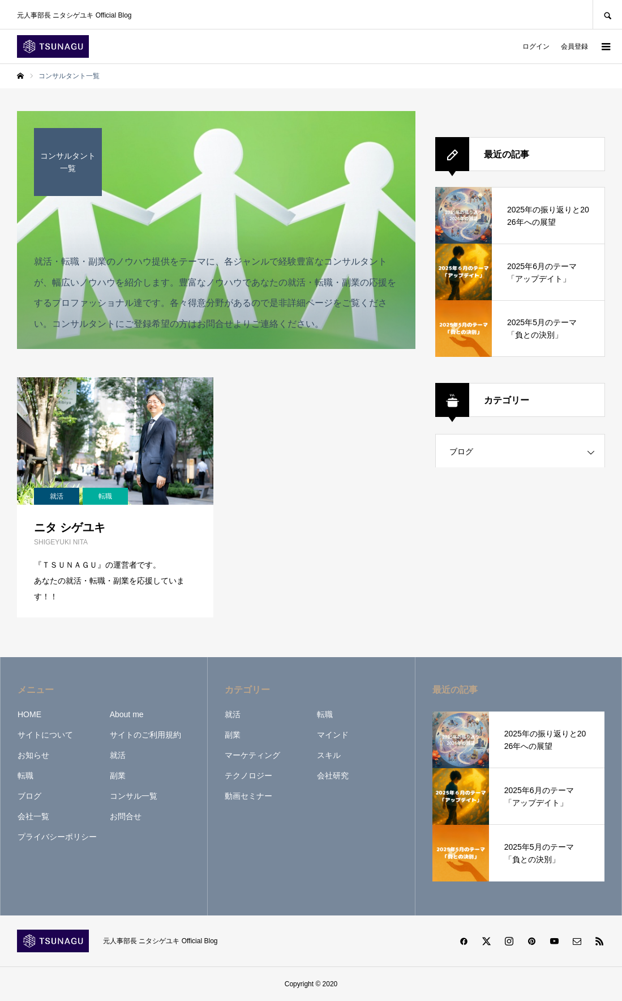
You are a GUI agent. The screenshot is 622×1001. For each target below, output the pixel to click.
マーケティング (252, 755)
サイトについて (45, 734)
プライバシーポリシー (57, 836)
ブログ (461, 451)
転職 (25, 775)
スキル (329, 755)
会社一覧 (33, 816)
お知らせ (33, 755)
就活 (118, 755)
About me (127, 714)
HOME (29, 714)
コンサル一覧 (133, 795)
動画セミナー (248, 795)
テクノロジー (248, 775)
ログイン (536, 46)
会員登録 (574, 46)
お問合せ (125, 816)
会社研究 (333, 775)
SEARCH (607, 14)
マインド (333, 734)
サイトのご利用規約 (145, 734)
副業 (118, 775)
